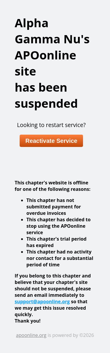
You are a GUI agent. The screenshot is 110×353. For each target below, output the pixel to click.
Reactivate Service (51, 141)
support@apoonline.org (42, 301)
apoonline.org (31, 335)
